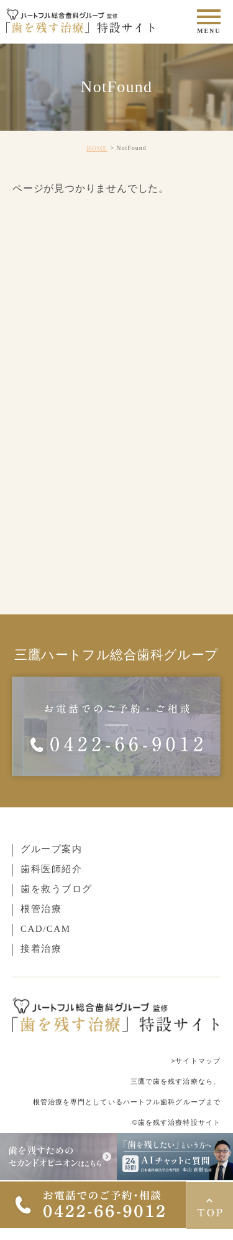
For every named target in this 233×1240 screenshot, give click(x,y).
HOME (96, 148)
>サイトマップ (196, 1060)
